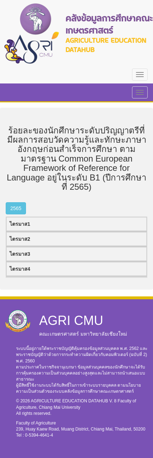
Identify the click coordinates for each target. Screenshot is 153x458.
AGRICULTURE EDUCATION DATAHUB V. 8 (74, 400)
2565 (15, 208)
